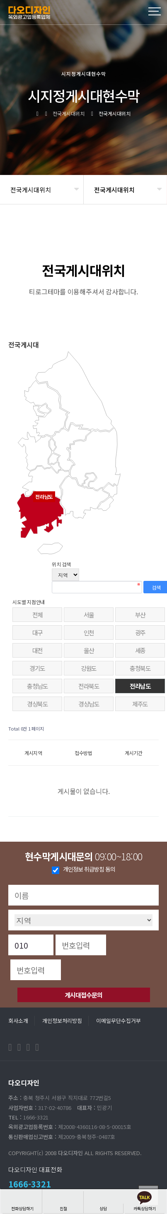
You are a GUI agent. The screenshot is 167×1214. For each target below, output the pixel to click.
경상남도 (88, 703)
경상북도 (37, 703)
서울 (89, 614)
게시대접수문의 (83, 995)
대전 (37, 650)
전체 (37, 614)
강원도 (89, 668)
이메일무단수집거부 (118, 1021)
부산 (140, 614)
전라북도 (88, 686)
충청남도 (37, 686)
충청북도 (140, 668)
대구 (37, 632)
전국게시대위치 (30, 189)
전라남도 (140, 686)
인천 (89, 632)
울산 (89, 650)
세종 (140, 650)
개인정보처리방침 (62, 1021)
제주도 (140, 703)
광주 (140, 632)
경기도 (37, 668)
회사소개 (18, 1021)
